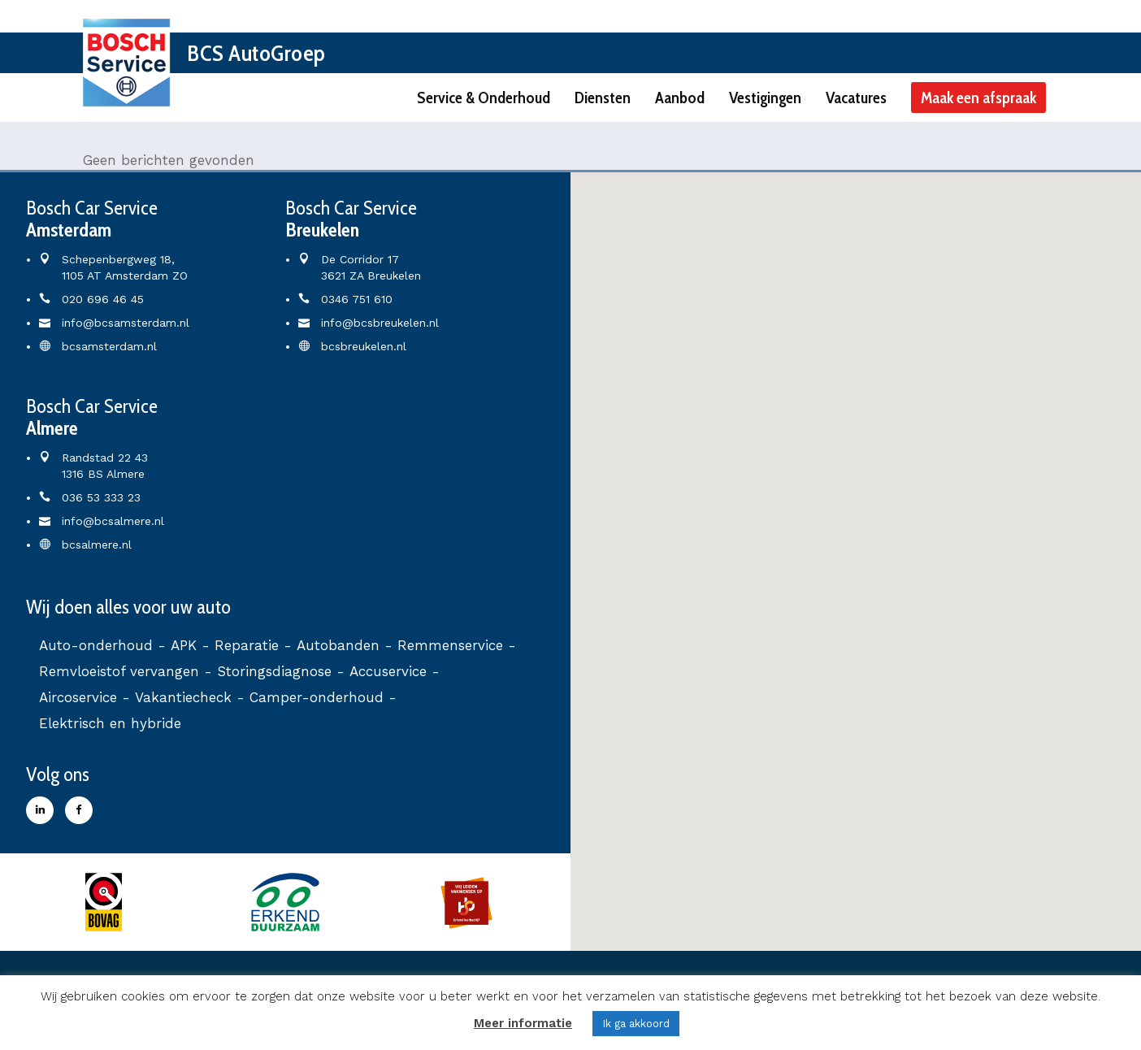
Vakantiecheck (183, 697)
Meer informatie (523, 1023)
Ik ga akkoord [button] (636, 1023)
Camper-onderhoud (316, 697)
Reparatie (247, 645)
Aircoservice (78, 697)
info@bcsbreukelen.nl (380, 322)
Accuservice (388, 671)
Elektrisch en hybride (110, 723)
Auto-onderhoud (96, 645)
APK (184, 645)
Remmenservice (450, 645)
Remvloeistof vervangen (119, 671)
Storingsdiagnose (274, 671)
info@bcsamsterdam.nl (125, 322)
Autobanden (338, 645)
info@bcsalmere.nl (113, 520)
